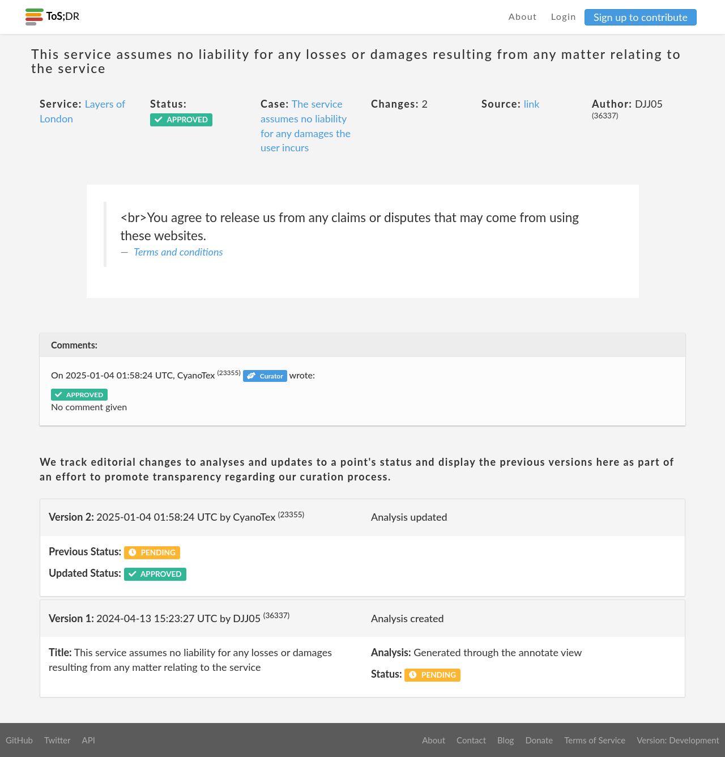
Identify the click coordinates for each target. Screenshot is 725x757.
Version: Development (678, 740)
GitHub (19, 740)
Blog (505, 740)
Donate (539, 740)
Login (564, 16)
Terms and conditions (178, 251)
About (523, 16)
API (88, 740)
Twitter (57, 740)
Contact (471, 740)
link (532, 103)
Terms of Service (594, 740)
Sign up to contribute (641, 17)
